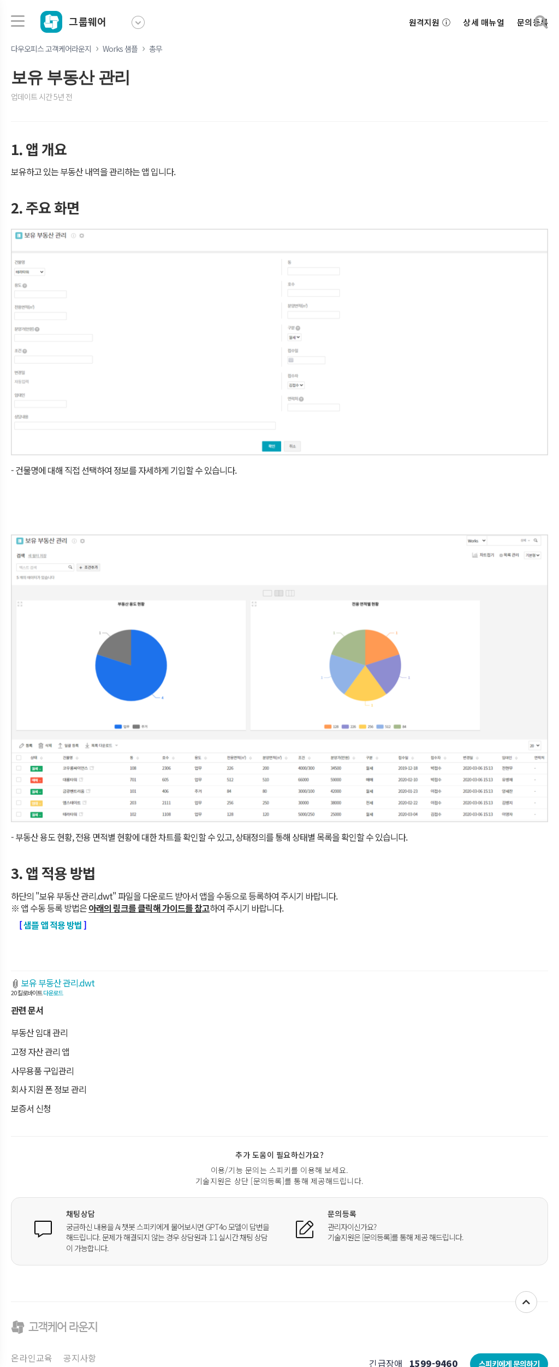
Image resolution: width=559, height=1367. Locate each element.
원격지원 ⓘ (430, 22)
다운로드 (53, 992)
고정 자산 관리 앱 (40, 1051)
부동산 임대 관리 (39, 1032)
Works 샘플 (120, 48)
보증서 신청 (31, 1108)
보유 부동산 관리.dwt (57, 982)
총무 (155, 48)
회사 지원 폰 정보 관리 (48, 1089)
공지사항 (80, 1357)
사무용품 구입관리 (42, 1070)
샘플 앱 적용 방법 (52, 924)
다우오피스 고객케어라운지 (51, 48)
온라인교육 (31, 1357)
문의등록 (532, 22)
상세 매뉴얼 (483, 22)
